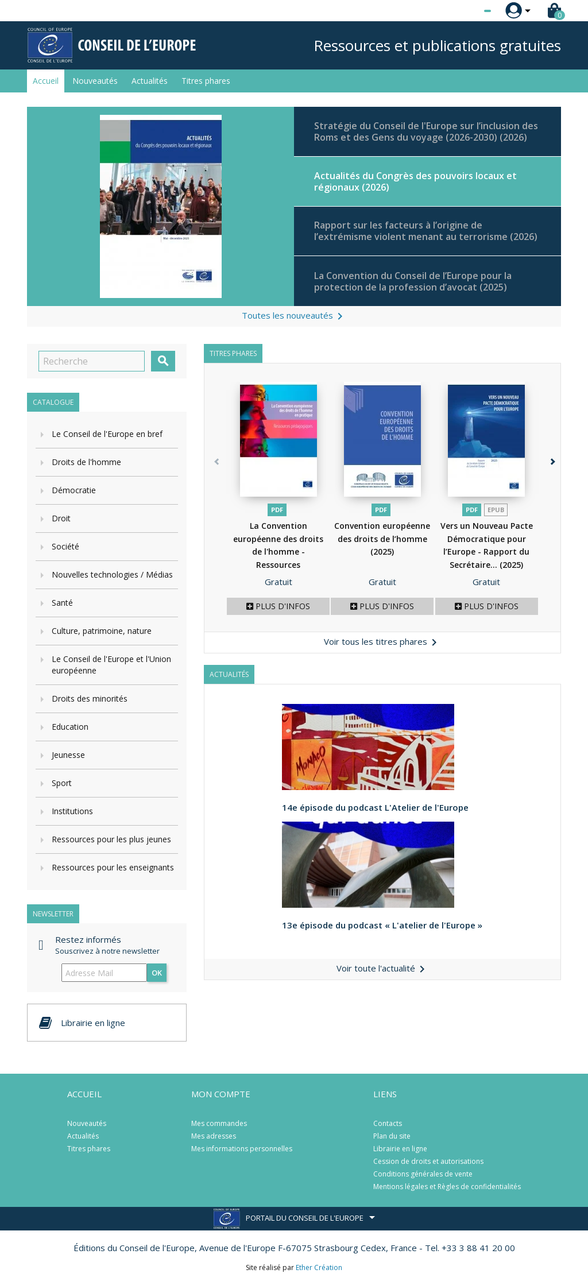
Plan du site (392, 1136)
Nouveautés (95, 80)
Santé (62, 602)
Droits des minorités (89, 698)
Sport (62, 782)
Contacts (387, 1123)
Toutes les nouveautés (294, 316)
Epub (496, 509)
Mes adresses (213, 1136)
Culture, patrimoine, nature (102, 630)
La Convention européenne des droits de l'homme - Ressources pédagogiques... (278, 551)
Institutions (72, 811)
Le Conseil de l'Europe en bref (107, 433)
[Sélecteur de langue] (464, 11)
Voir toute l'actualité (382, 968)
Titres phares (205, 80)
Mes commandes (219, 1123)
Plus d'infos (278, 606)
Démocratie (74, 490)
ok (157, 972)
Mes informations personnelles (241, 1149)
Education (70, 726)
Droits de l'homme (86, 461)
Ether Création (319, 1267)
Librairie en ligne (400, 1149)
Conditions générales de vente (423, 1174)
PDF (277, 509)
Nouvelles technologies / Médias (112, 574)
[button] (549, 507)
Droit (61, 518)
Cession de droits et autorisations (428, 1161)
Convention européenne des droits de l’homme (382, 538)
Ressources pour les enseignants (113, 867)
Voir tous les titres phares (382, 642)
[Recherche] (91, 361)
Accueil (46, 80)
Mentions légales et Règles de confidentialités (447, 1186)
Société (65, 546)
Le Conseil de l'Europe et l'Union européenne (111, 664)
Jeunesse (68, 754)
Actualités (149, 80)
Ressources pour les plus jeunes (111, 839)
